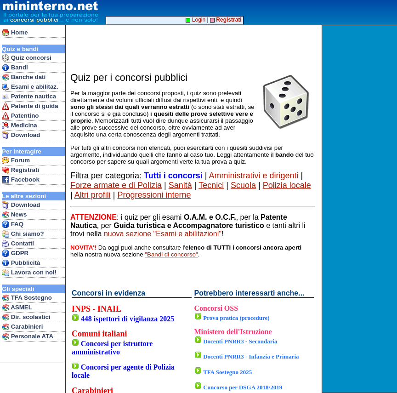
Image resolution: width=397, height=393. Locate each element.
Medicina (19, 125)
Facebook (21, 179)
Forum (16, 160)
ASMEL (17, 307)
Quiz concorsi (26, 58)
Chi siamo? (23, 234)
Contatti (18, 243)
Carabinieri (22, 326)
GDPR (15, 253)
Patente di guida (30, 106)
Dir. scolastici (26, 317)
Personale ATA (27, 336)
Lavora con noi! (29, 272)
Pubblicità (21, 263)
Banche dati (23, 77)
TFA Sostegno (27, 298)
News (14, 214)
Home (15, 32)
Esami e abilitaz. (30, 87)
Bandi (15, 67)
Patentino (20, 116)
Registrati (20, 170)
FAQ (12, 224)
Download (21, 135)
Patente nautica (29, 96)
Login (195, 20)
